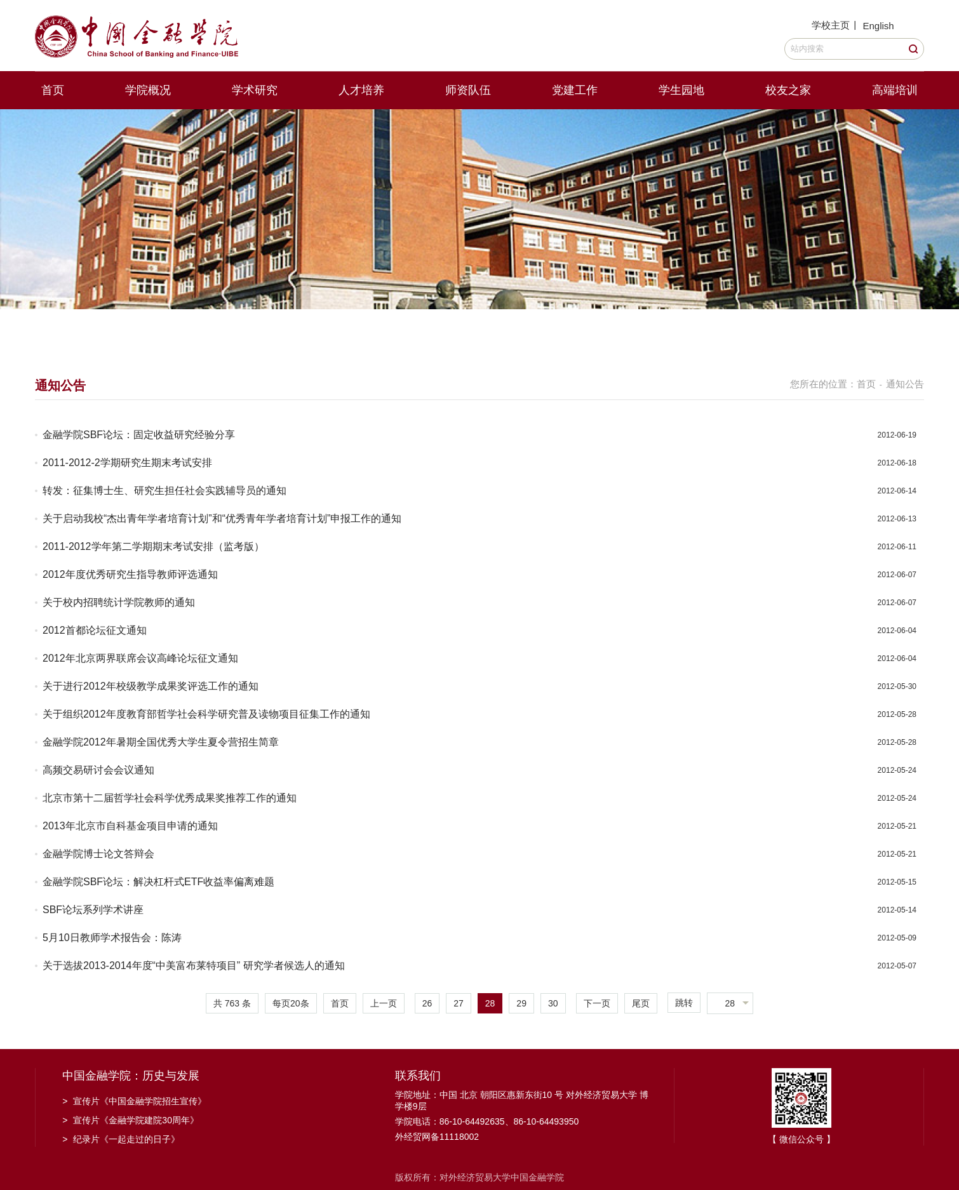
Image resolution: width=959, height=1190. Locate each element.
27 (458, 1003)
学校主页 (831, 25)
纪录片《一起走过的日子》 (121, 1139)
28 (490, 1003)
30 (553, 1003)
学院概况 (148, 90)
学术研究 (255, 90)
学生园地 (681, 90)
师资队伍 (468, 90)
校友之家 (788, 90)
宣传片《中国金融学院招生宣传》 (134, 1101)
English (878, 25)
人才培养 (361, 90)
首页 (52, 90)
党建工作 (575, 90)
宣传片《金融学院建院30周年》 (130, 1120)
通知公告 (905, 383)
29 (521, 1003)
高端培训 (895, 90)
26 (427, 1003)
